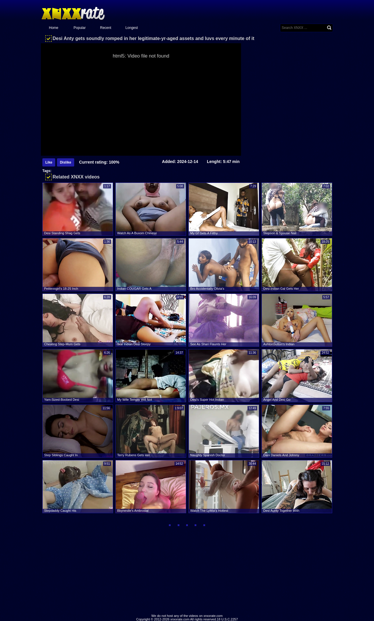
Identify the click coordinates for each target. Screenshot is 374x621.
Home (53, 28)
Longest (131, 28)
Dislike (65, 162)
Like (48, 162)
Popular (80, 28)
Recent (105, 28)
